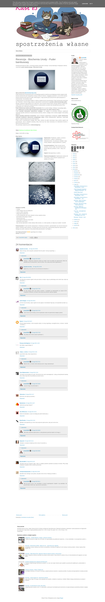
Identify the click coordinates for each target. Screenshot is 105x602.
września (76, 176)
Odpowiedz (22, 252)
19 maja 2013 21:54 (30, 420)
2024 (74, 153)
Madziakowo (23, 403)
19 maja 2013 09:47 (27, 321)
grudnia (76, 171)
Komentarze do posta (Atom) (27, 517)
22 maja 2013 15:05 (35, 471)
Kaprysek (22, 441)
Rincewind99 (23, 461)
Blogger (61, 598)
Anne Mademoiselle (24, 372)
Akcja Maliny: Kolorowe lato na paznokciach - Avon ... (80, 195)
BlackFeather (23, 420)
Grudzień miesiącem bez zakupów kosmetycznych (36, 561)
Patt (21, 277)
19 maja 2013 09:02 (36, 258)
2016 (74, 163)
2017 (74, 161)
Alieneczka (22, 394)
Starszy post (65, 515)
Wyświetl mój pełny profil (76, 94)
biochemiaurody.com (30, 92)
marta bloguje (23, 300)
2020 (74, 159)
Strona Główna (19, 51)
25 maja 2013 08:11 (36, 481)
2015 (74, 165)
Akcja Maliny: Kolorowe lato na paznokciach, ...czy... (80, 198)
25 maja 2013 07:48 (36, 288)
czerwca (76, 182)
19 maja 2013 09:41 (31, 300)
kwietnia (76, 219)
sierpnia (76, 178)
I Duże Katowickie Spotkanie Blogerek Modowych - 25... (80, 190)
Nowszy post (19, 515)
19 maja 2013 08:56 (33, 248)
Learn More (85, 3)
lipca (75, 180)
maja (75, 184)
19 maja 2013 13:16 (33, 372)
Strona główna (42, 515)
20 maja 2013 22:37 (30, 461)
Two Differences (23, 411)
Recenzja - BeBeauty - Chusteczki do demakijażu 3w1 (80, 208)
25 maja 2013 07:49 (36, 310)
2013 (74, 169)
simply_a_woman (24, 351)
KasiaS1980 (26, 258)
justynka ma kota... (24, 248)
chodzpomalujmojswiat (25, 471)
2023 (74, 155)
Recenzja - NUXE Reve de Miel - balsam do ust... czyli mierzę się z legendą (41, 545)
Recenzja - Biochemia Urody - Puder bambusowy (80, 204)
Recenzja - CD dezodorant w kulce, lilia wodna (35, 585)
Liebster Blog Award (78, 192)
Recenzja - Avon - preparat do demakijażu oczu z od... (80, 215)
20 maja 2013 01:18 (29, 441)
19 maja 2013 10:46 (37, 266)
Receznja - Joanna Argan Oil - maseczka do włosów (36, 577)
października (77, 174)
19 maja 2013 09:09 (26, 277)
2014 (74, 167)
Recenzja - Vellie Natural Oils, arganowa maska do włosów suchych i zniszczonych (43, 553)
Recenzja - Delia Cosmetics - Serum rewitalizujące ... (80, 201)
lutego (75, 223)
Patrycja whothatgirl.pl (25, 343)
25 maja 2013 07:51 (36, 361)
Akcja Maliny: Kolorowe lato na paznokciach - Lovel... (80, 187)
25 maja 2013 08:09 (36, 430)
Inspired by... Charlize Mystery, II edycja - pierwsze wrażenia (38, 537)
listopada (76, 172)
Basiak (21, 321)
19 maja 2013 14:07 (30, 403)
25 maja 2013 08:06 (36, 383)
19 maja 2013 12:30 (32, 351)
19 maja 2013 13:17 (29, 394)
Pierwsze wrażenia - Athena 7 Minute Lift (34, 569)
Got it (91, 3)
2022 (74, 157)
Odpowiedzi (23, 255)
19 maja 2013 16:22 (32, 411)
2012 (74, 227)
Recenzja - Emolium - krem (80, 217)
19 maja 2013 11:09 (35, 343)
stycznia (76, 225)
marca (75, 221)
